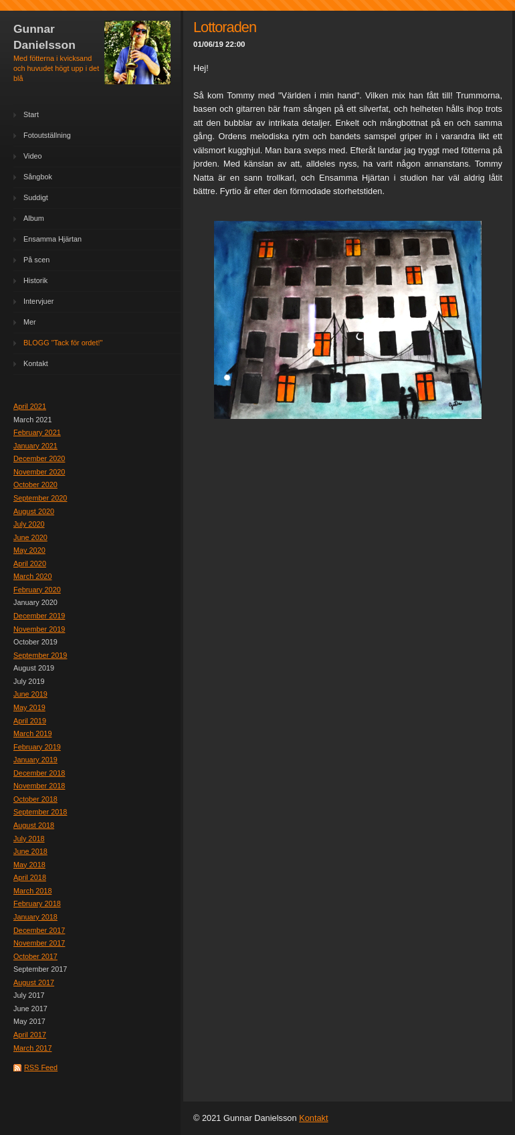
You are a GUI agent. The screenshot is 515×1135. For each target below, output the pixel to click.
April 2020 (29, 563)
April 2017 (29, 1035)
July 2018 (29, 839)
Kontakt (35, 363)
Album (33, 218)
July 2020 (29, 524)
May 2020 (29, 550)
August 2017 (33, 982)
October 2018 (35, 799)
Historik (35, 280)
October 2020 (35, 485)
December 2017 (39, 930)
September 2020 (40, 498)
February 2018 (37, 903)
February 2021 (37, 432)
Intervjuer (38, 301)
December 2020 (39, 458)
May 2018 (29, 865)
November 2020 (39, 472)
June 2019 (30, 694)
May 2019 (29, 707)
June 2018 (30, 851)
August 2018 (33, 825)
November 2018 (39, 786)
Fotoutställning (47, 135)
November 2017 (39, 943)
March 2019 (32, 733)
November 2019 (39, 629)
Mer (29, 322)
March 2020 (32, 576)
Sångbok (37, 177)
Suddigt (35, 197)
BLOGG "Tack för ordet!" (62, 343)
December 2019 (39, 616)
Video (32, 156)
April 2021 (29, 406)
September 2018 (40, 812)
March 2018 (32, 891)
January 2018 (35, 917)
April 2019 (29, 721)
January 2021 (35, 446)
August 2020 (33, 511)
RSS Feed (41, 1067)
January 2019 (35, 760)
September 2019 (40, 655)
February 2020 (37, 590)
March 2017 (32, 1048)
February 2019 (37, 747)
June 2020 (30, 537)
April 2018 (29, 877)
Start (31, 114)
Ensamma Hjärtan (52, 239)
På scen (36, 260)
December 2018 (39, 773)
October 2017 (35, 956)
